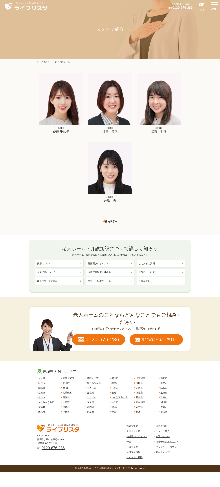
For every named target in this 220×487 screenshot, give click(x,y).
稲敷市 (66, 407)
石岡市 (66, 397)
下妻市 (139, 392)
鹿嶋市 (163, 407)
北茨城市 (140, 378)
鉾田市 (115, 407)
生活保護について (46, 272)
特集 (129, 441)
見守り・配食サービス (99, 281)
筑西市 (139, 388)
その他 (163, 411)
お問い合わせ (163, 436)
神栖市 (66, 411)
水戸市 (163, 383)
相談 (201, 9)
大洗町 (66, 388)
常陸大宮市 (68, 378)
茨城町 (41, 388)
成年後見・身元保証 (47, 281)
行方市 (139, 407)
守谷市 (139, 397)
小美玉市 (91, 388)
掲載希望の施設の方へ (167, 441)
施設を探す (132, 426)
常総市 (41, 397)
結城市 (163, 388)
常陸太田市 (93, 378)
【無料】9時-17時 (180, 6)
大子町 (41, 378)
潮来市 (41, 411)
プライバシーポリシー (167, 447)
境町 (114, 392)
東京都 (90, 411)
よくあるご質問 (147, 263)
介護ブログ (132, 447)
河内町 (90, 407)
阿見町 (90, 402)
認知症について (147, 272)
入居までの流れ (135, 431)
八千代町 (67, 392)
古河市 (41, 392)
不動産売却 (144, 281)
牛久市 (115, 402)
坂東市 (163, 392)
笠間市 (139, 383)
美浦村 (41, 407)
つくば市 (91, 397)
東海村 (66, 383)
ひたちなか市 (94, 383)
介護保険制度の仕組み (99, 272)
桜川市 (115, 388)
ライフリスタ (43, 62)
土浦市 (66, 402)
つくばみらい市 (120, 397)
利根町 (163, 402)
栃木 (138, 411)
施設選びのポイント (98, 263)
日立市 (41, 383)
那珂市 (115, 378)
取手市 (163, 397)
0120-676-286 (53, 448)
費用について (44, 263)
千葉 (114, 411)
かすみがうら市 (46, 402)
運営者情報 (161, 426)
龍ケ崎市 (140, 402)
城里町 (115, 383)
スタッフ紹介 (163, 431)
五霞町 (90, 392)
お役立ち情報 (133, 452)
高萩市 (163, 378)
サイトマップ (163, 452)
